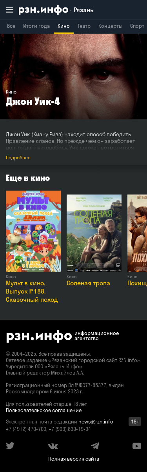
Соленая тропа (88, 283)
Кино (64, 26)
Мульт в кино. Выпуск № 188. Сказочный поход (32, 291)
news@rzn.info (95, 421)
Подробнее (18, 157)
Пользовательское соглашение (44, 410)
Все (11, 26)
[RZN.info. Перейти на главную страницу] (56, 10)
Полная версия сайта (73, 459)
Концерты (110, 26)
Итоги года (36, 26)
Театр (84, 26)
